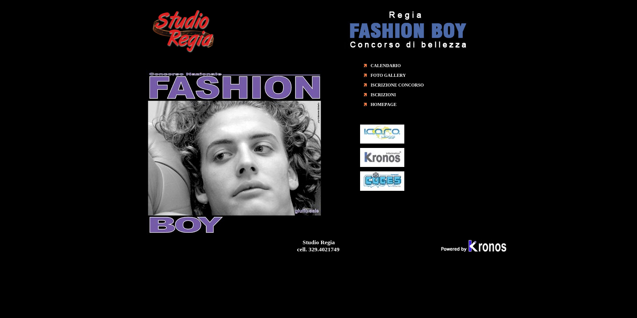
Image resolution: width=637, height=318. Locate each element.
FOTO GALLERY (388, 75)
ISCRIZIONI (383, 94)
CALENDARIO (386, 65)
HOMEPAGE (384, 104)
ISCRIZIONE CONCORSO (397, 85)
